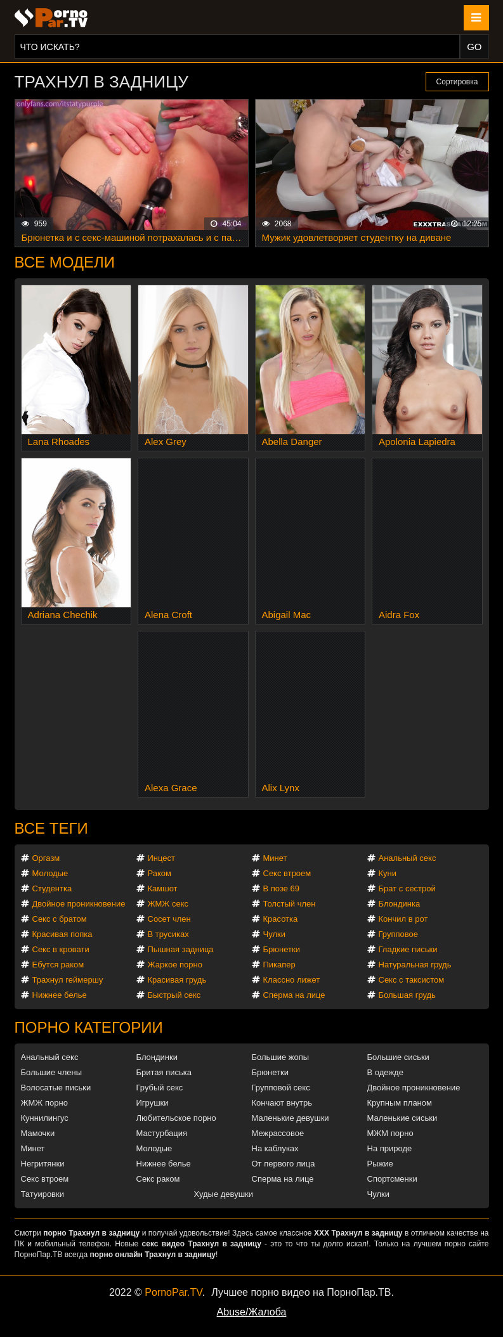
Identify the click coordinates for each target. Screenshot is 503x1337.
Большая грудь (407, 995)
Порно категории (89, 1027)
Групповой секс (281, 1087)
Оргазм (46, 858)
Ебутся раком (58, 964)
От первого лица (283, 1163)
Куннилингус (45, 1118)
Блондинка (400, 903)
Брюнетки (281, 949)
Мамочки (38, 1133)
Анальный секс (407, 858)
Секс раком (158, 1179)
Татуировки (42, 1194)
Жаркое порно (175, 964)
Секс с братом (59, 919)
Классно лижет (291, 980)
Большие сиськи (398, 1057)
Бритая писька (164, 1072)
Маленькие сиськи (402, 1118)
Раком (159, 873)
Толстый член (289, 903)
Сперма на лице (294, 995)
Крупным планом (399, 1103)
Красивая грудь (177, 980)
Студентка (52, 888)
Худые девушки (224, 1194)
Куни (388, 873)
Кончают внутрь (282, 1103)
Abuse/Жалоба (252, 1312)
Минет (275, 858)
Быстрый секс (174, 995)
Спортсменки (392, 1179)
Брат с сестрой (407, 888)
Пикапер (279, 964)
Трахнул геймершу (67, 980)
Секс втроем (287, 873)
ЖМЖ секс (168, 903)
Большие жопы (281, 1057)
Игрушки (152, 1103)
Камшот (163, 888)
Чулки (274, 934)
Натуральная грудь (415, 964)
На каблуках (275, 1148)
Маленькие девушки (290, 1118)
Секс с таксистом (412, 980)
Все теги (51, 828)
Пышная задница (181, 949)
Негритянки (43, 1163)
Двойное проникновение (79, 903)
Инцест (162, 858)
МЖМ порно (390, 1133)
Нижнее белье (59, 995)
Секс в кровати (60, 949)
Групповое (398, 934)
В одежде (385, 1072)
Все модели (65, 262)
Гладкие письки (408, 949)
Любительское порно (176, 1118)
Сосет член (169, 919)
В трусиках (168, 934)
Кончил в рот (403, 919)
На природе (389, 1148)
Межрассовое (278, 1133)
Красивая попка (62, 934)
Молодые (50, 873)
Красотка (280, 919)
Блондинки (157, 1057)
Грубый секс (159, 1087)
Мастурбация (162, 1133)
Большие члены (51, 1072)
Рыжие (380, 1163)
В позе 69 (281, 888)
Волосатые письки (56, 1087)
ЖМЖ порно (44, 1103)
